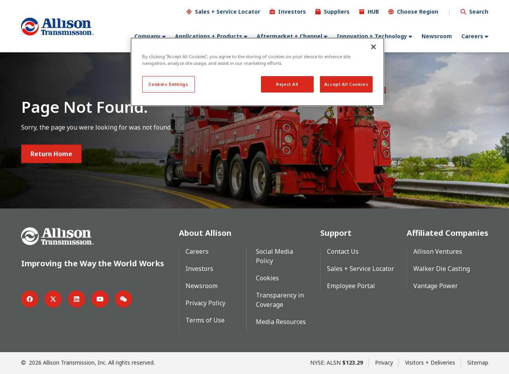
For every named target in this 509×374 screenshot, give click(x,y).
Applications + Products (208, 35)
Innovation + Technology (372, 35)
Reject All (287, 84)
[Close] (373, 46)
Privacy (384, 362)
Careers (472, 35)
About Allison (205, 232)
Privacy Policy (205, 302)
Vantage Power (435, 285)
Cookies (267, 277)
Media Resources (281, 321)
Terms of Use (205, 319)
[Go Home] (57, 26)
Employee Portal (351, 285)
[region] (257, 71)
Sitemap (477, 362)
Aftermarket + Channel (289, 35)
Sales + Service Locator (227, 11)
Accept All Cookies (346, 84)
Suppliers (337, 11)
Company (147, 35)
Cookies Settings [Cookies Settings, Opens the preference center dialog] (168, 84)
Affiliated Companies (447, 232)
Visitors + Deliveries (430, 362)
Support (336, 232)
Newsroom (436, 35)
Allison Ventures (437, 251)
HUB (373, 11)
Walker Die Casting (441, 268)
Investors (292, 11)
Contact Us (343, 251)
